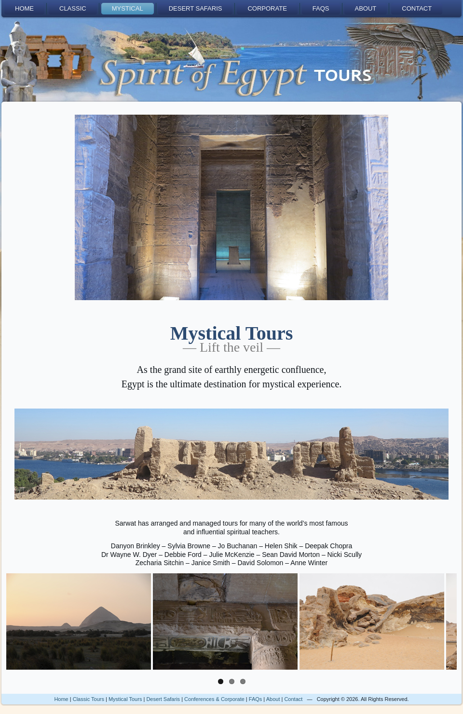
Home (24, 8)
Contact (417, 8)
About (366, 8)
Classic (72, 8)
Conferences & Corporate (214, 699)
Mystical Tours (125, 699)
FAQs (321, 8)
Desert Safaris (195, 8)
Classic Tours (88, 699)
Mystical (127, 8)
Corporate (266, 8)
